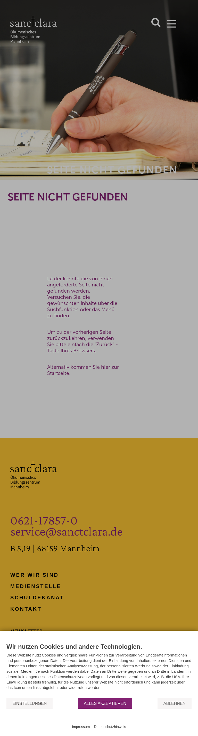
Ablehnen (174, 703)
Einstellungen (29, 703)
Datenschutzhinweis (110, 727)
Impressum (81, 727)
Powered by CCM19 (99, 722)
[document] (99, 670)
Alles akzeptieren (105, 703)
